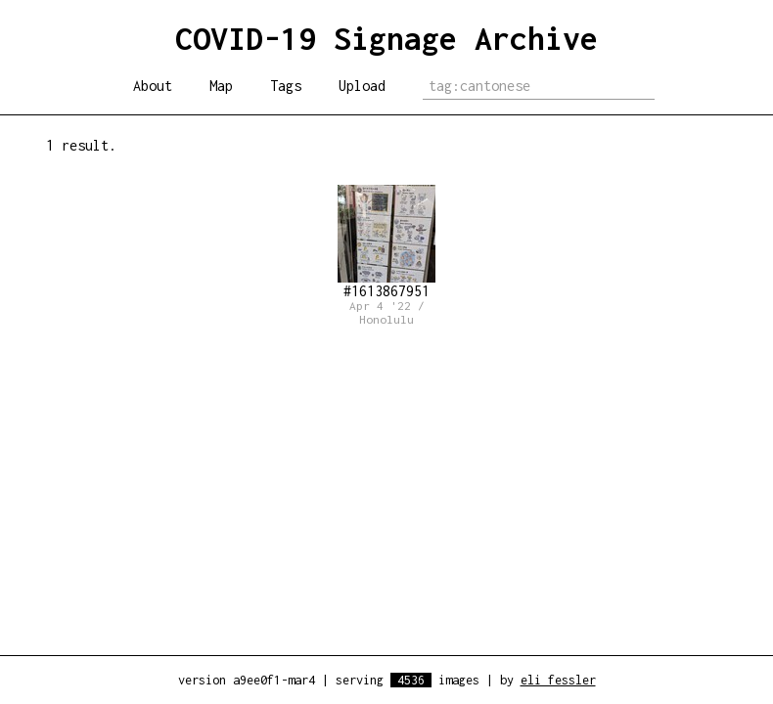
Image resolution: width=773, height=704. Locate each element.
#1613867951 (386, 242)
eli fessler (558, 680)
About (152, 85)
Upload (362, 85)
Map (221, 85)
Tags (285, 85)
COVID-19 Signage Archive (386, 38)
